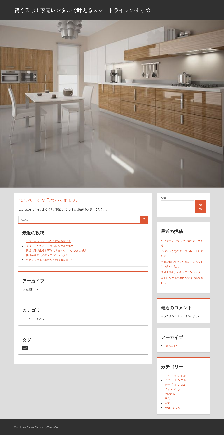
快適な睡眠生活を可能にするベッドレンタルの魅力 (56, 250)
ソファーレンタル (175, 380)
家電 (167, 403)
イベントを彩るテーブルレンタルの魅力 (50, 246)
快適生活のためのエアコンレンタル (47, 255)
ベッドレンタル (174, 389)
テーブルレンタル (175, 384)
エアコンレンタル (175, 375)
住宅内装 (170, 394)
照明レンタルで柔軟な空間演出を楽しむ (50, 260)
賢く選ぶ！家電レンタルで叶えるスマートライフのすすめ (88, 10)
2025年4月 (171, 346)
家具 (167, 398)
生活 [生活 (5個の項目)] (25, 348)
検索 (163, 198)
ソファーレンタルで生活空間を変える (48, 241)
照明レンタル (172, 408)
